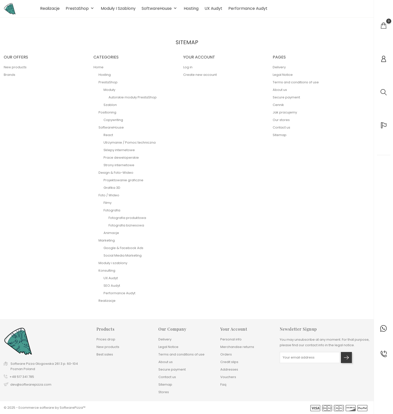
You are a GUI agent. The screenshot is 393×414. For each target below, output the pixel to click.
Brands (9, 77)
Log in (187, 70)
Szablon (110, 107)
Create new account (200, 77)
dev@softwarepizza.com (30, 384)
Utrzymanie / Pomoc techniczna (130, 145)
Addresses (229, 369)
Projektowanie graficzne (123, 183)
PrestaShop (80, 10)
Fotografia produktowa (127, 220)
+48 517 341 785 (22, 377)
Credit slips (229, 362)
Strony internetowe (119, 168)
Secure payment (286, 100)
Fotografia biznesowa (126, 228)
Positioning (107, 115)
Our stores (281, 123)
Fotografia (112, 213)
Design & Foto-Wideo (116, 175)
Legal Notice (283, 77)
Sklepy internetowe (119, 153)
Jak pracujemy (285, 115)
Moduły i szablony (118, 10)
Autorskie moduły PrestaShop (133, 100)
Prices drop (105, 339)
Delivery (279, 70)
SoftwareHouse (160, 10)
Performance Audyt (247, 10)
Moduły (109, 92)
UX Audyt (213, 10)
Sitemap (279, 138)
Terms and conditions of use (296, 85)
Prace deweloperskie (121, 160)
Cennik (278, 107)
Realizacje (50, 10)
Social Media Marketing (123, 258)
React (108, 138)
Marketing (107, 243)
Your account (233, 329)
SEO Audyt (112, 288)
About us (280, 92)
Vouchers (228, 377)
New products (15, 70)
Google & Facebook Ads (123, 251)
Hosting (191, 10)
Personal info (231, 339)
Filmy (108, 205)
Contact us (281, 130)
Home (98, 70)
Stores (163, 392)
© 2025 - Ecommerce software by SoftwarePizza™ (44, 407)
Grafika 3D (112, 190)
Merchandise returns (237, 346)
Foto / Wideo (109, 198)
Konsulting (107, 273)
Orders (226, 354)
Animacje (111, 235)
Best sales (104, 354)
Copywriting (113, 123)
